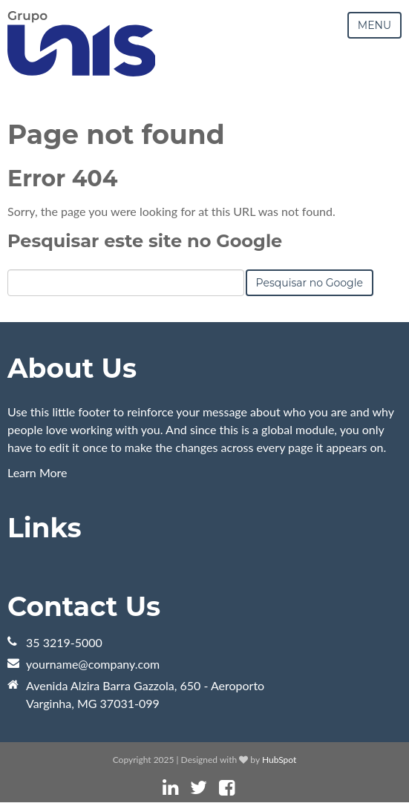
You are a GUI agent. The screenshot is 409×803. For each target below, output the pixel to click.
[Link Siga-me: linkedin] (170, 788)
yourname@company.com (93, 664)
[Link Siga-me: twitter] (198, 788)
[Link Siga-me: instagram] (246, 788)
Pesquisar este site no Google (144, 241)
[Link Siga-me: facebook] (227, 788)
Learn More (37, 472)
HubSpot (279, 759)
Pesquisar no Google (309, 282)
